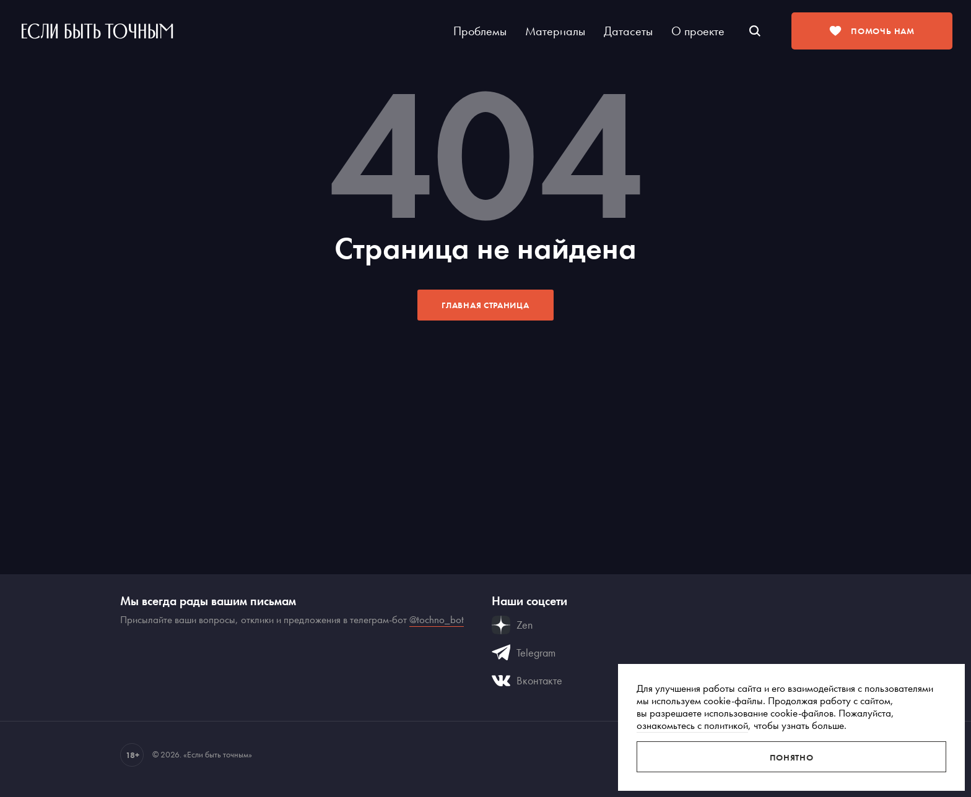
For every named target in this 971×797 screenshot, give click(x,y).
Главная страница (485, 305)
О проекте (698, 31)
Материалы (555, 31)
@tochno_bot (436, 619)
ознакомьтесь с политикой (692, 725)
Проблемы (480, 31)
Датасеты (628, 31)
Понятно (792, 757)
